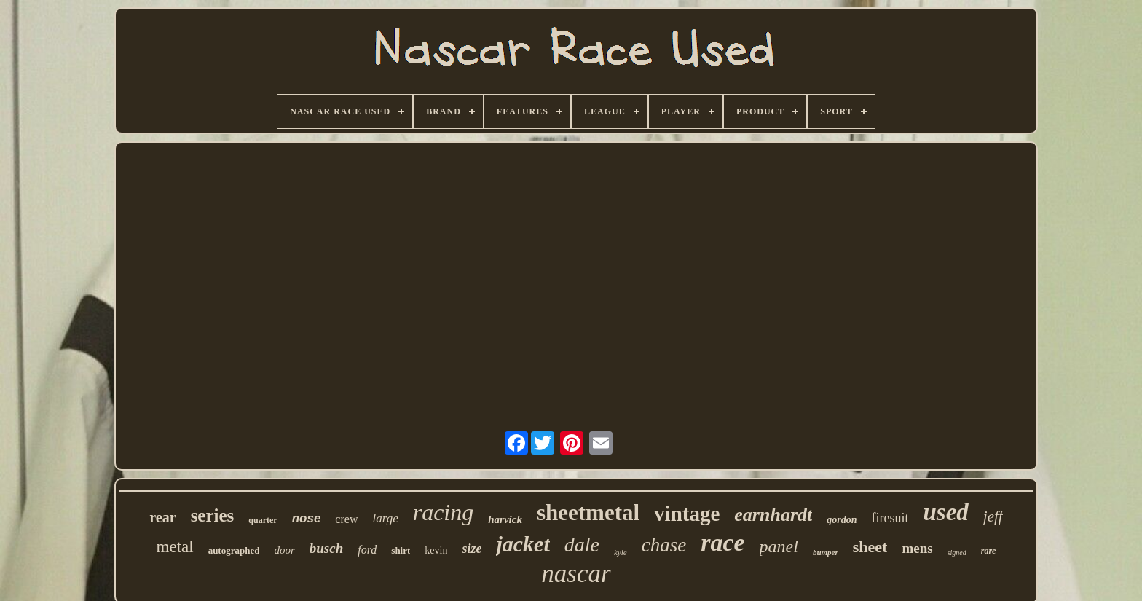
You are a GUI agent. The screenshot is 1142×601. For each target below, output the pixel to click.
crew (346, 519)
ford (367, 549)
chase (664, 545)
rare (988, 551)
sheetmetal (588, 512)
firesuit (889, 518)
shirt (400, 550)
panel (779, 546)
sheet (870, 547)
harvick (505, 519)
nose (306, 518)
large (385, 518)
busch (326, 548)
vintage (687, 513)
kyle (620, 552)
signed (957, 553)
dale (581, 544)
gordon (841, 519)
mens (917, 548)
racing (443, 512)
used (945, 512)
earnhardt (773, 514)
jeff (993, 516)
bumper (825, 552)
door (284, 550)
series (213, 515)
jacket (522, 544)
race (722, 542)
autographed (234, 550)
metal (175, 547)
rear (162, 517)
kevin (436, 550)
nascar (575, 573)
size (471, 548)
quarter (262, 520)
